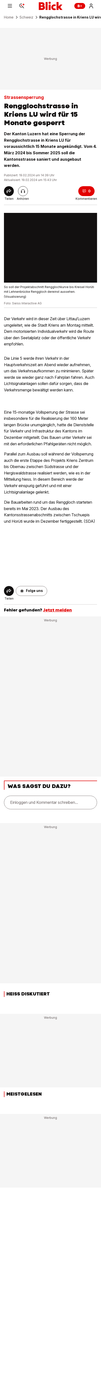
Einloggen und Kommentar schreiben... (44, 802)
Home (9, 17)
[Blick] (50, 6)
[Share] (9, 191)
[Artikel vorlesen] (23, 191)
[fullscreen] (50, 248)
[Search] (22, 6)
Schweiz (26, 17)
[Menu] (10, 6)
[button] (31, 591)
